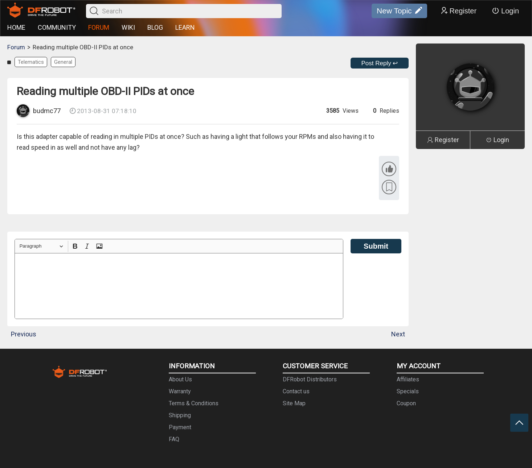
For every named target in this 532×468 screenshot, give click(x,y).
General (63, 62)
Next (398, 334)
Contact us (296, 391)
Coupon (406, 403)
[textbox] (179, 286)
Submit (376, 246)
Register (458, 11)
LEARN (185, 27)
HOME (16, 27)
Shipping (180, 415)
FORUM (98, 27)
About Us (180, 379)
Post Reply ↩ (379, 63)
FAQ (174, 439)
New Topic (399, 11)
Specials (408, 391)
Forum (16, 47)
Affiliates (408, 379)
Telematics (31, 62)
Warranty (180, 391)
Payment (180, 427)
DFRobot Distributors (310, 379)
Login (505, 11)
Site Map (294, 403)
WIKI (128, 27)
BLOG (155, 27)
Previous (23, 334)
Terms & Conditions (193, 403)
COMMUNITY (57, 27)
